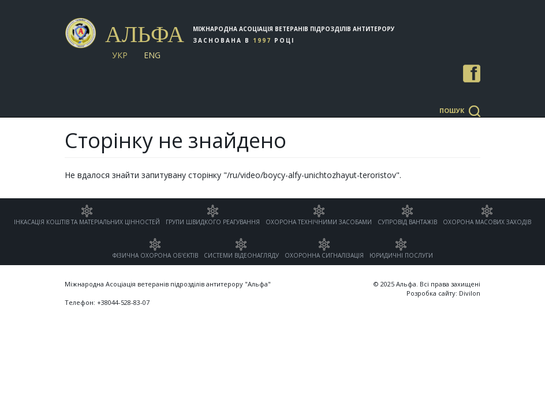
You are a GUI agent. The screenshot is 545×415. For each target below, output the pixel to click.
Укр (120, 55)
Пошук (451, 110)
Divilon (469, 293)
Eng (152, 55)
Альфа (144, 34)
